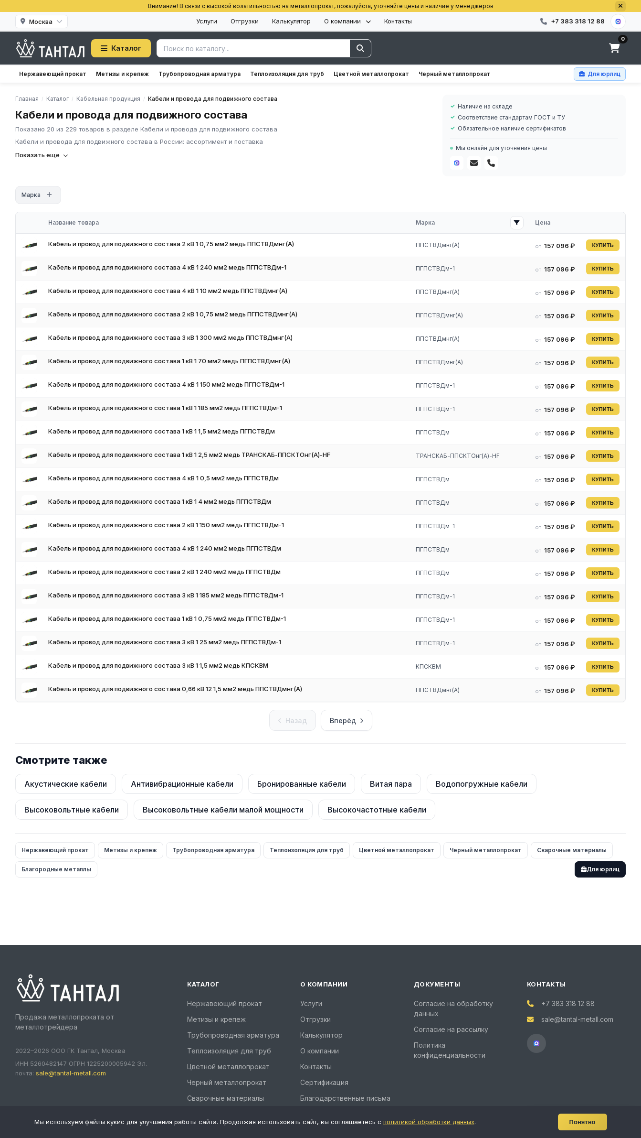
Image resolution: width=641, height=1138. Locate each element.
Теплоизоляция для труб (287, 73)
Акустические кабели (65, 784)
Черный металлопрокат (455, 73)
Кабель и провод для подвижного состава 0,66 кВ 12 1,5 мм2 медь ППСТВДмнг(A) (175, 689)
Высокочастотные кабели (376, 809)
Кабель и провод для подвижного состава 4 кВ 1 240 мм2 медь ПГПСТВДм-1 (167, 267)
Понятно (582, 1122)
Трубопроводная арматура (199, 73)
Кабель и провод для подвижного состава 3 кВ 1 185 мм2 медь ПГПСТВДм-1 (166, 595)
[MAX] (618, 21)
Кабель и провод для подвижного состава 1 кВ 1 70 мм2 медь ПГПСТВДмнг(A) (169, 361)
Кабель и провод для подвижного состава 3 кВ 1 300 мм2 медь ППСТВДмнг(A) (170, 337)
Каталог (121, 48)
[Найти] (360, 48)
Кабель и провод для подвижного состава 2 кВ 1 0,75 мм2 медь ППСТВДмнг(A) (171, 244)
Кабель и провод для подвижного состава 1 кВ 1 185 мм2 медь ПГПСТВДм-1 (165, 408)
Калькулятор (291, 21)
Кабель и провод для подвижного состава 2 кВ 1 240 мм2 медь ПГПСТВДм (164, 571)
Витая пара (391, 784)
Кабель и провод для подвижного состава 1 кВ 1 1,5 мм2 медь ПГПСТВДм (161, 431)
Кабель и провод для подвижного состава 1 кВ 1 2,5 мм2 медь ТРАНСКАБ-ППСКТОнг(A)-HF (189, 454)
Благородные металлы (56, 869)
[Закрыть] (620, 6)
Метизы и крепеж (122, 73)
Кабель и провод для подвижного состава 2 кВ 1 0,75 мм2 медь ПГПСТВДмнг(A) (172, 314)
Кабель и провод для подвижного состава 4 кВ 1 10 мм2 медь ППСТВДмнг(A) (167, 290)
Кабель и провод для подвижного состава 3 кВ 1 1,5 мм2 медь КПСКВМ (158, 665)
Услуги (206, 21)
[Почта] (474, 163)
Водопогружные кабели (481, 784)
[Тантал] (50, 48)
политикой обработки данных (428, 1122)
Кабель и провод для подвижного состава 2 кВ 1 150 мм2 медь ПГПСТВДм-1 (166, 525)
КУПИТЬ (603, 245)
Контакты (398, 21)
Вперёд (346, 720)
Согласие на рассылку (451, 1029)
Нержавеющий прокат (52, 73)
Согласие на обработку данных (453, 1008)
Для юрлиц (600, 869)
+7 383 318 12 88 (568, 1003)
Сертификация (324, 1082)
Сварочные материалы (572, 850)
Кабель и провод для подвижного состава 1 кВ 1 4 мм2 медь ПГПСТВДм (159, 501)
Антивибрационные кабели (182, 784)
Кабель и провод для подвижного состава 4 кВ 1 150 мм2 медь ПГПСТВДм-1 (166, 384)
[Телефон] (491, 163)
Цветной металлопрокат (371, 73)
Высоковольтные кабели (71, 809)
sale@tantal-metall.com (71, 1073)
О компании (347, 21)
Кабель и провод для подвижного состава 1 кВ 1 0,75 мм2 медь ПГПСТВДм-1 (167, 618)
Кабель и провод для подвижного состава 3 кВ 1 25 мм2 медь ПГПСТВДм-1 (164, 642)
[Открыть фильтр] (49, 195)
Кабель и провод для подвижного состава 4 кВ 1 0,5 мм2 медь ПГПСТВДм (163, 478)
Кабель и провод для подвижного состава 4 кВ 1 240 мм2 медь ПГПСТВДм (164, 548)
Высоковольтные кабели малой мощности (223, 809)
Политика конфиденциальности (449, 1050)
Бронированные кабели (301, 784)
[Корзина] (614, 48)
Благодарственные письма (345, 1098)
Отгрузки (245, 21)
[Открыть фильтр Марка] (517, 222)
